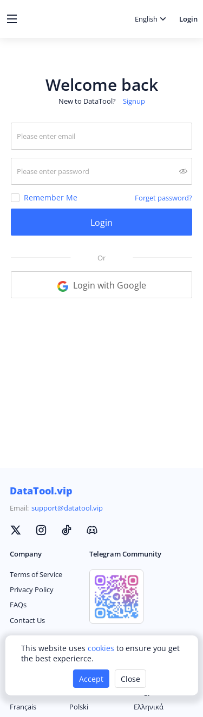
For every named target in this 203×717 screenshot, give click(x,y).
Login (188, 19)
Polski (78, 707)
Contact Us (27, 620)
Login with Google (101, 285)
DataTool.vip (41, 490)
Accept (91, 679)
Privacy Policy (32, 589)
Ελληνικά (148, 707)
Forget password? (163, 198)
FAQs (18, 604)
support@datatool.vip (67, 508)
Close (130, 679)
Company (26, 554)
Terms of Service (36, 574)
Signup (134, 101)
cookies (102, 648)
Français (23, 707)
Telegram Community (125, 554)
